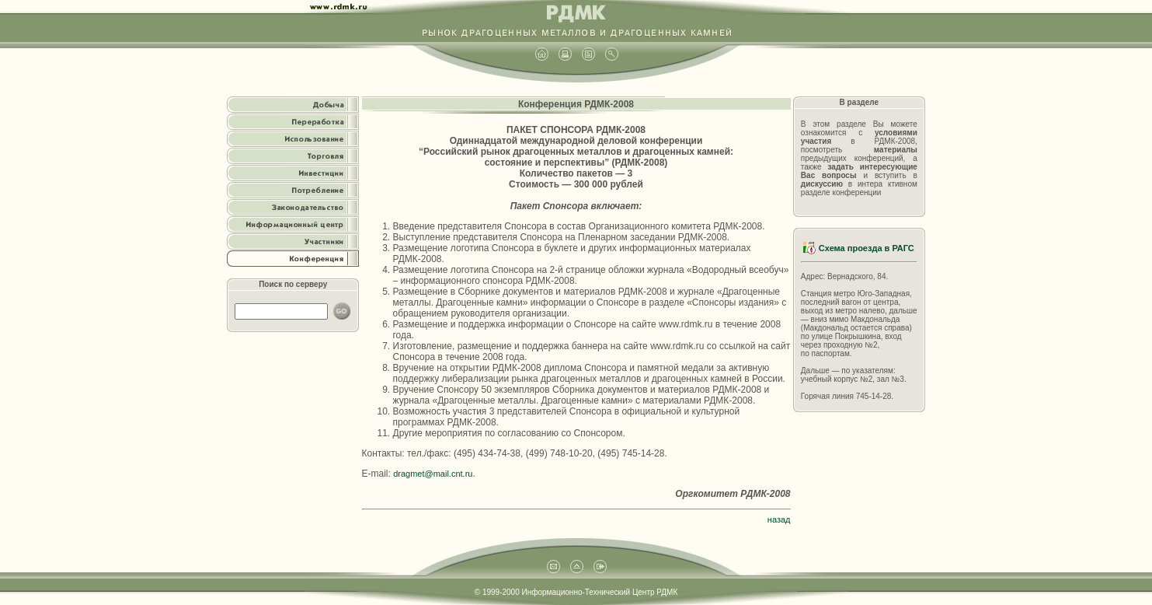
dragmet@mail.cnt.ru (432, 473)
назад (779, 519)
